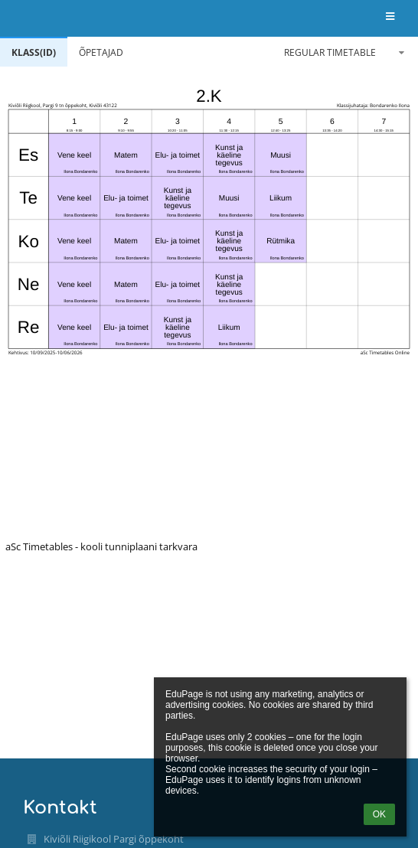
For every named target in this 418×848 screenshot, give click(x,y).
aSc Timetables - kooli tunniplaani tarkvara (101, 546)
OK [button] (379, 814)
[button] (390, 17)
